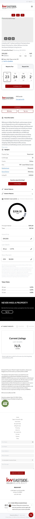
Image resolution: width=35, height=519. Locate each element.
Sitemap (27, 517)
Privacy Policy (8, 517)
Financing (17, 427)
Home (17, 417)
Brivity (16, 515)
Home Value (17, 421)
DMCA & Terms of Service (18, 517)
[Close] (31, 505)
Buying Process (17, 423)
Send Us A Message (17, 473)
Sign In (29, 1)
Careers (17, 436)
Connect (17, 434)
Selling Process (17, 425)
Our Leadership (17, 432)
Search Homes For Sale (17, 419)
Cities (17, 438)
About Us (17, 430)
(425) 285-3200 (17, 494)
